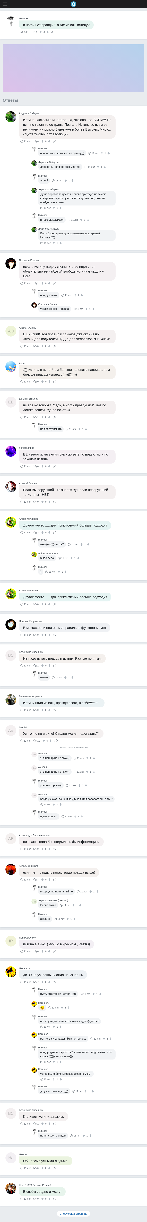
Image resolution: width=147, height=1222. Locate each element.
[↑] (41, 32)
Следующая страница (73, 1213)
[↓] (47, 32)
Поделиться (53, 31)
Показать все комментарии (74, 747)
